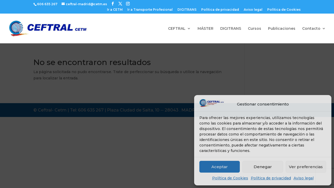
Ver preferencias (306, 166)
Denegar (263, 166)
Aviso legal (304, 178)
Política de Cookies (230, 178)
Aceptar (219, 166)
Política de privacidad (271, 178)
